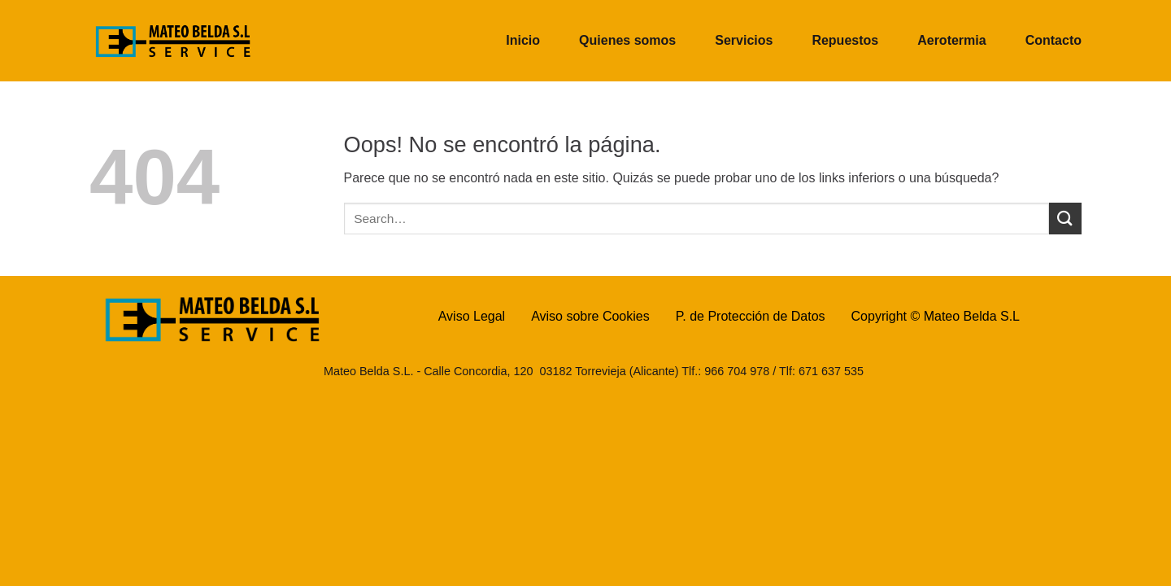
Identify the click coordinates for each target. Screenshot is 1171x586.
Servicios (744, 40)
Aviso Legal (471, 316)
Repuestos (845, 40)
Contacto (1053, 40)
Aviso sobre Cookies (590, 316)
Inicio (523, 40)
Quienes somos (627, 40)
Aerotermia (951, 40)
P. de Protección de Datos (750, 316)
